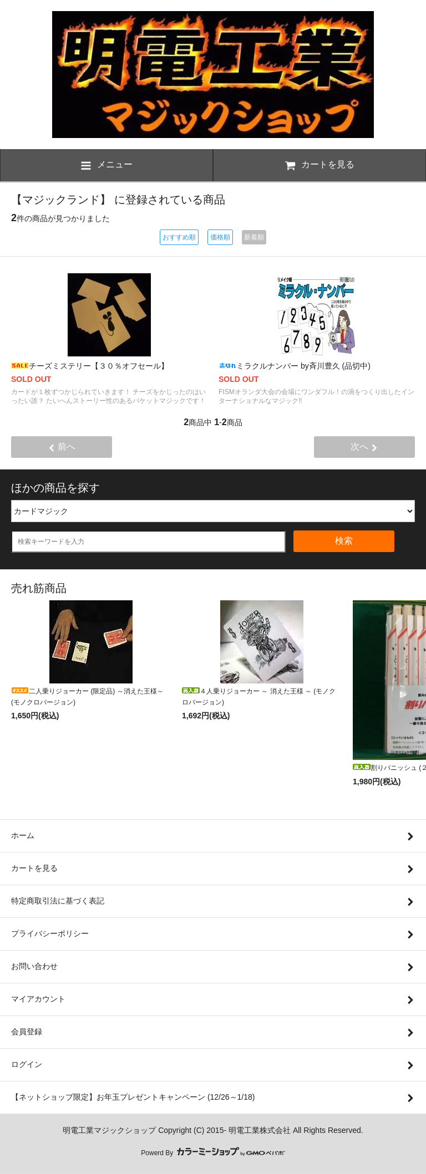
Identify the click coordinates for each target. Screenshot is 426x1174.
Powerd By (213, 1153)
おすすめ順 (179, 237)
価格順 (220, 237)
